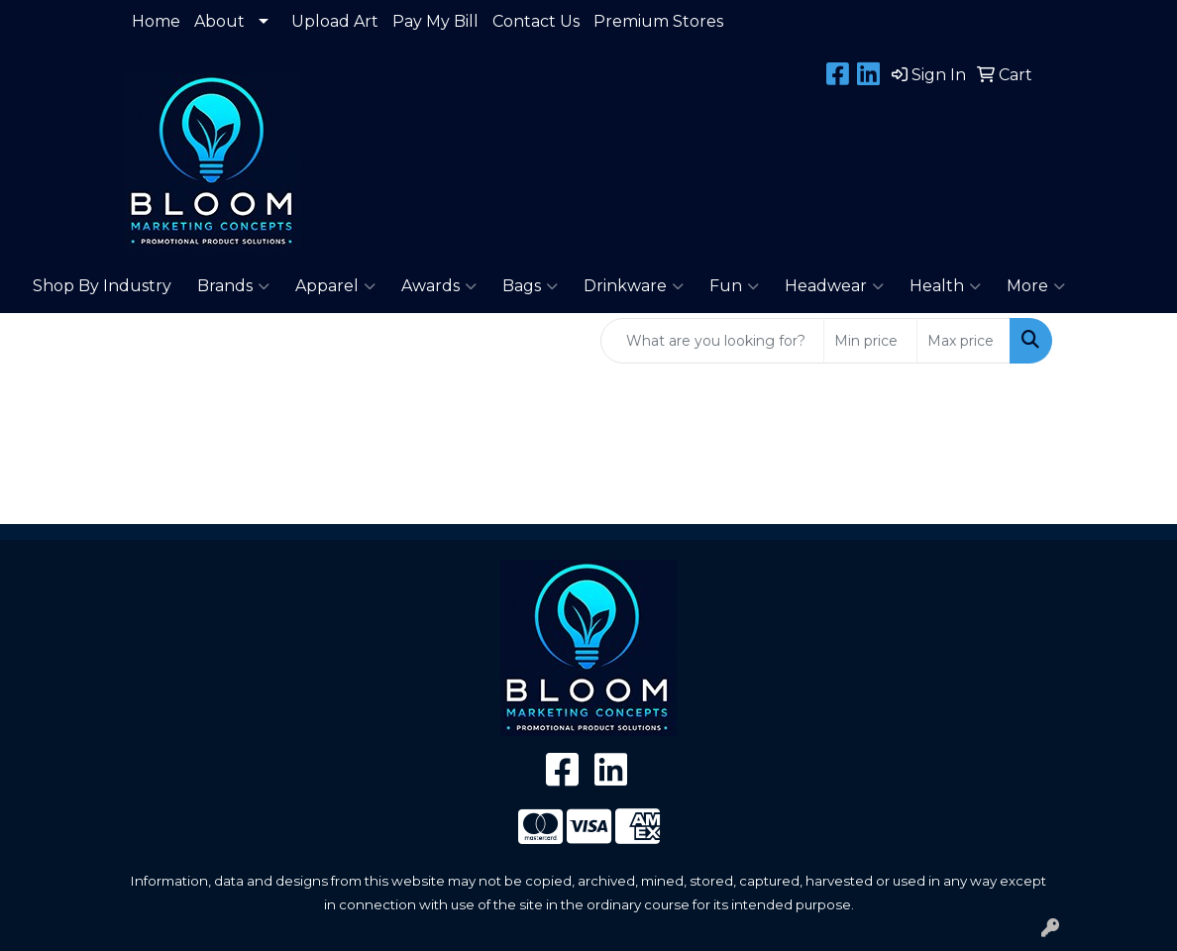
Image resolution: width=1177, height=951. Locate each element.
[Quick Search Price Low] (870, 341)
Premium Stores (658, 21)
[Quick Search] (712, 341)
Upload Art (334, 21)
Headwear (834, 286)
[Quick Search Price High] (963, 341)
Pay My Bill (435, 21)
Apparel (335, 286)
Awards (439, 286)
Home (156, 21)
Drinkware (634, 286)
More (1036, 286)
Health (945, 286)
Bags (530, 286)
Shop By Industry (102, 285)
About (219, 21)
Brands (233, 286)
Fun (734, 286)
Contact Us (536, 21)
